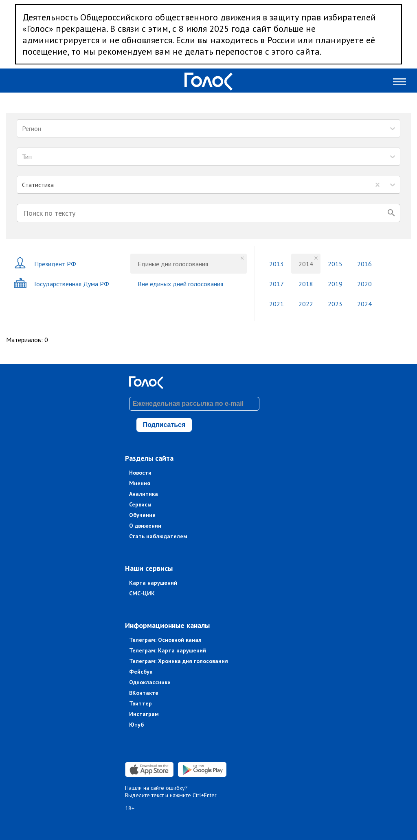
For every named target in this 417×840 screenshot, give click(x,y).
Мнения (139, 483)
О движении (145, 525)
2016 (364, 264)
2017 (276, 284)
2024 (364, 304)
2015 (335, 264)
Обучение (142, 515)
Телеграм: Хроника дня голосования (178, 661)
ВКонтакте (143, 692)
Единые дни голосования (173, 264)
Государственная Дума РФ (61, 283)
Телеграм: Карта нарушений (167, 650)
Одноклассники (150, 682)
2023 (335, 304)
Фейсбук (140, 671)
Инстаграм (144, 714)
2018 (305, 284)
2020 (364, 284)
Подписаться (164, 424)
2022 (305, 304)
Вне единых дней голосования (180, 284)
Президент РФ (44, 263)
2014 (305, 264)
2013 (276, 264)
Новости (140, 472)
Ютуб (136, 724)
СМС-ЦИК (142, 593)
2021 (276, 304)
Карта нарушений (153, 582)
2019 (335, 284)
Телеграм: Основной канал (165, 639)
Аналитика (143, 493)
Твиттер (140, 703)
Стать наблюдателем (158, 536)
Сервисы (140, 504)
